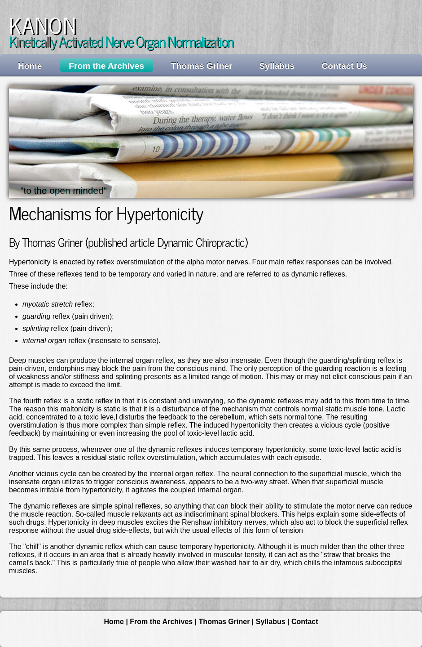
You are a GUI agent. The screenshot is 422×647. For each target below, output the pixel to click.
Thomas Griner (201, 66)
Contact (304, 621)
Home (30, 66)
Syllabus (277, 66)
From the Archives (106, 66)
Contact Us (344, 66)
